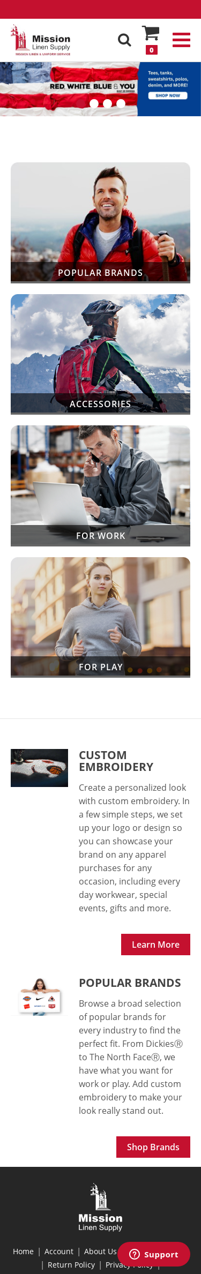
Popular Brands (100, 222)
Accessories (100, 354)
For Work (100, 485)
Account (58, 1251)
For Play (100, 617)
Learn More (156, 944)
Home (23, 1251)
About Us (100, 1251)
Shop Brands (153, 1147)
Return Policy (71, 1265)
